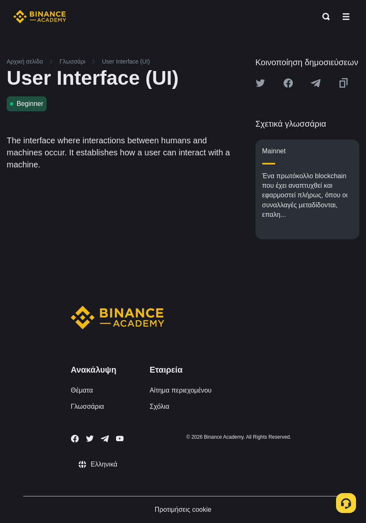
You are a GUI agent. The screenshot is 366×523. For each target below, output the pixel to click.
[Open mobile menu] (346, 16)
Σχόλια (159, 406)
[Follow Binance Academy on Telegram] (105, 438)
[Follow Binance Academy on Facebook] (75, 439)
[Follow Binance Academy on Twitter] (90, 438)
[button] (346, 17)
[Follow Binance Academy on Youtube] (120, 438)
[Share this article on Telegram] (316, 83)
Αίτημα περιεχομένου (181, 390)
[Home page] (39, 16)
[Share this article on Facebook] (288, 83)
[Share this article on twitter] (260, 83)
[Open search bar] (323, 16)
